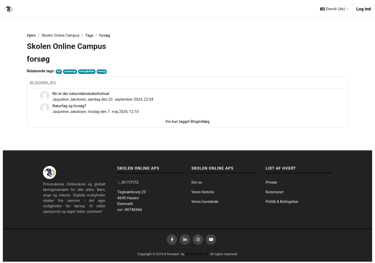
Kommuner (275, 193)
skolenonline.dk (197, 255)
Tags (91, 35)
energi (104, 72)
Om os (196, 184)
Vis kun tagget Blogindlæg (187, 122)
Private (271, 184)
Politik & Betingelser (282, 203)
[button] (334, 9)
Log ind (363, 8)
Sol (60, 72)
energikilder (88, 72)
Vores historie (202, 193)
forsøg (107, 35)
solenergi (71, 72)
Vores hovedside (204, 203)
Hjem (31, 35)
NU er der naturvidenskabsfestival (81, 94)
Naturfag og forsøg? (69, 107)
